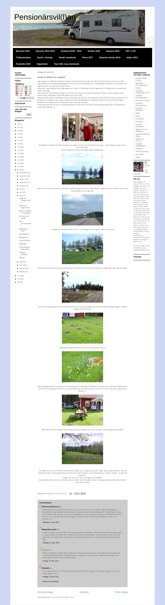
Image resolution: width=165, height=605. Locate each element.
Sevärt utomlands (67, 57)
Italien (137, 113)
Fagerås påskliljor (23, 253)
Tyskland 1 (139, 149)
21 (18, 140)
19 (18, 147)
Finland (138, 88)
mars (21, 265)
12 (18, 170)
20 (18, 144)
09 (18, 282)
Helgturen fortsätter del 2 (24, 200)
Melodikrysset (24, 234)
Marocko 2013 (23, 51)
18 (18, 150)
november (23, 176)
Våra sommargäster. (25, 223)
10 (18, 279)
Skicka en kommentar (51, 581)
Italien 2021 (132, 57)
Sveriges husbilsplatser (140, 145)
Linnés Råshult (24, 240)
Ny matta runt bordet (24, 217)
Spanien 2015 (112, 51)
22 (18, 137)
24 (18, 131)
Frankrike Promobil (142, 100)
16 (18, 157)
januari (22, 272)
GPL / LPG (131, 51)
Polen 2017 (87, 57)
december (23, 173)
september (23, 182)
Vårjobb (22, 258)
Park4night (139, 119)
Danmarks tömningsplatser (141, 84)
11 (18, 276)
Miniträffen (23, 244)
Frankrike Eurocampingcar (141, 97)
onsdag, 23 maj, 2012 (51, 561)
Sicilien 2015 (94, 51)
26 (18, 124)
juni (21, 192)
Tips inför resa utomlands (66, 64)
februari (22, 268)
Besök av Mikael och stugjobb (25, 212)
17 (18, 154)
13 (18, 167)
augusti (22, 186)
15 (18, 160)
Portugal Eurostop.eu (140, 125)
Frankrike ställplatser (139, 109)
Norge (137, 116)
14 (18, 163)
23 (18, 134)
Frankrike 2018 (23, 64)
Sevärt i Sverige (45, 57)
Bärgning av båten (23, 230)
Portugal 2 (139, 122)
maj (21, 196)
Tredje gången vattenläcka (24, 248)
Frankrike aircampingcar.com (142, 92)
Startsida (84, 592)
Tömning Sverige (141, 151)
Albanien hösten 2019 (110, 57)
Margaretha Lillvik (49, 529)
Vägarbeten (42, 64)
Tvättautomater (23, 57)
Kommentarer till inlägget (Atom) (62, 597)
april (21, 262)
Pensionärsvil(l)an (45, 17)
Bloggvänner (23, 237)
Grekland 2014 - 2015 (71, 51)
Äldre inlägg (121, 592)
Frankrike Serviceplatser (140, 104)
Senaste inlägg (45, 592)
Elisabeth (45, 568)
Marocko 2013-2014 (45, 51)
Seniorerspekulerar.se (50, 507)
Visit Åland (139, 154)
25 (18, 127)
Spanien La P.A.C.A (139, 140)
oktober (22, 179)
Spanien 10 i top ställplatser (141, 130)
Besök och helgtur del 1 (24, 207)
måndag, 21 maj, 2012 (51, 522)
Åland (137, 157)
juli (20, 189)
